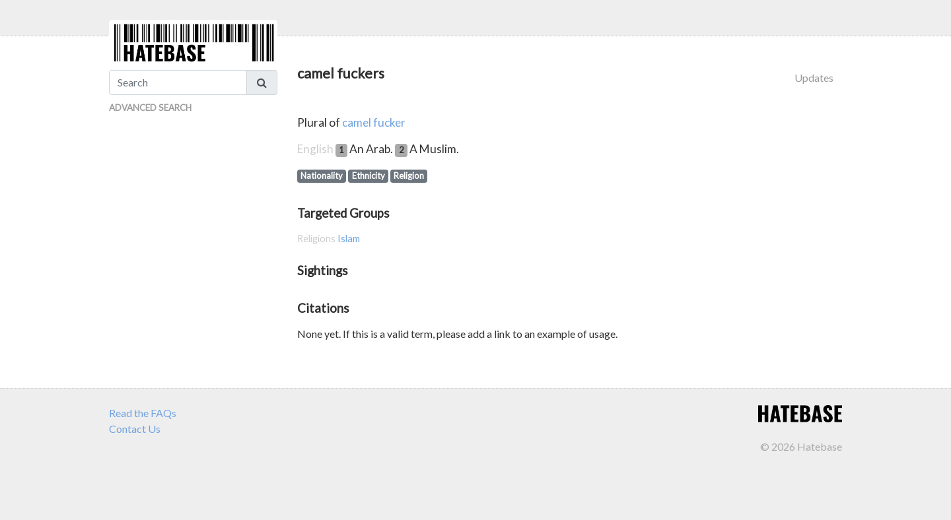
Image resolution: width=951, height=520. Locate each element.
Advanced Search (150, 107)
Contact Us (134, 428)
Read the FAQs (142, 412)
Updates (813, 77)
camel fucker (373, 122)
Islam (348, 238)
